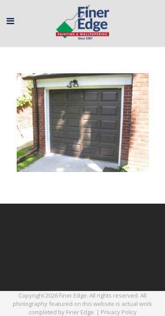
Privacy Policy (119, 312)
